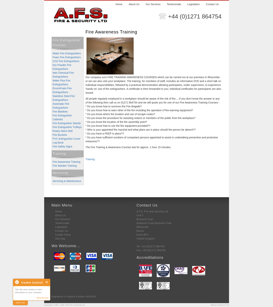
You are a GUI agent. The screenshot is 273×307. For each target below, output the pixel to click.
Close (47, 282)
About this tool (42, 298)
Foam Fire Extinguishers (67, 57)
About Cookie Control (17, 282)
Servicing (60, 173)
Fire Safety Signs (62, 146)
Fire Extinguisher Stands (67, 123)
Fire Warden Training (65, 165)
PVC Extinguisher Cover (67, 138)
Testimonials (174, 4)
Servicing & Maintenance (67, 181)
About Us (134, 4)
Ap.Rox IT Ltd (223, 305)
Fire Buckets (60, 134)
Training (59, 154)
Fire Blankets (60, 111)
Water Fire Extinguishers (67, 53)
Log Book (58, 142)
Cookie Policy (63, 234)
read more (20, 302)
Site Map (60, 238)
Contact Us (212, 4)
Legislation (193, 4)
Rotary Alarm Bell (63, 130)
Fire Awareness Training (66, 161)
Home (119, 4)
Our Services (153, 4)
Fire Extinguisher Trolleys (67, 127)
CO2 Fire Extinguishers (66, 61)
